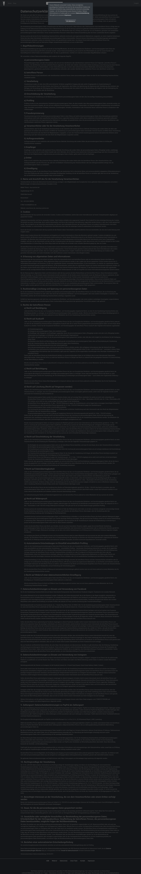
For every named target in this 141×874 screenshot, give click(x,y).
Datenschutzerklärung (82, 13)
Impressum (67, 15)
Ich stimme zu (70, 21)
